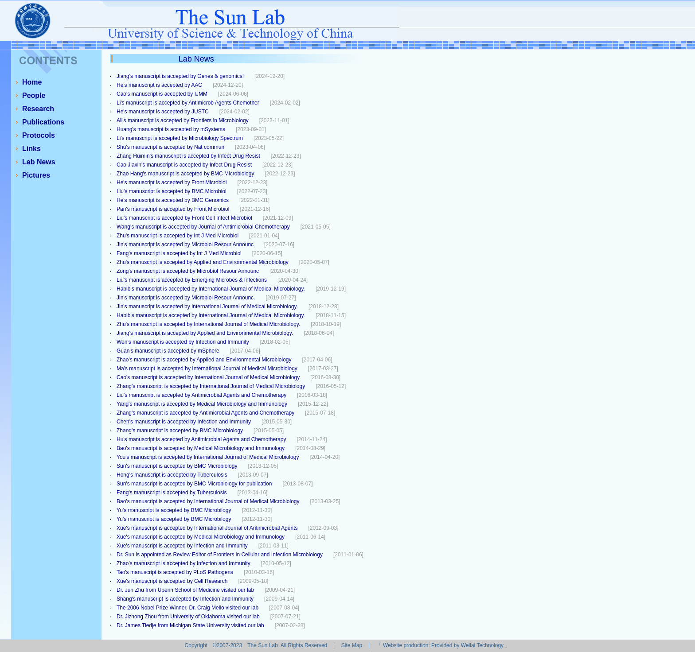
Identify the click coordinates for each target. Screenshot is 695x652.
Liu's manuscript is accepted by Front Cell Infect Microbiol (184, 218)
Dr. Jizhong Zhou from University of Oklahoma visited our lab (188, 616)
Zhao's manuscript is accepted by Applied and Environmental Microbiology (204, 360)
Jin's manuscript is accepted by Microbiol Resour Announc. (186, 298)
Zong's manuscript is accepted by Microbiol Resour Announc (188, 271)
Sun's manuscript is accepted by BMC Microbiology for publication (194, 484)
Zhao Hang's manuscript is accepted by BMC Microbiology (185, 174)
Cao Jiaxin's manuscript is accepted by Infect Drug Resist (184, 165)
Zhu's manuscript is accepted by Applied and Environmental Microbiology (203, 262)
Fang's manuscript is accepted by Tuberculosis (171, 492)
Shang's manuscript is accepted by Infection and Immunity (185, 599)
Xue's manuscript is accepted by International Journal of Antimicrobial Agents (207, 528)
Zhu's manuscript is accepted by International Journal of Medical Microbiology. (208, 324)
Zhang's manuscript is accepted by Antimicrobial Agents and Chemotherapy (205, 413)
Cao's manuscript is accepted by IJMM (162, 94)
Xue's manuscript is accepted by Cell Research (172, 581)
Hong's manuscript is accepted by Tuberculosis (172, 475)
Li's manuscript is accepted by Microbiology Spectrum (180, 138)
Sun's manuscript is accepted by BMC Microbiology (177, 466)
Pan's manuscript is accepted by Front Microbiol (173, 209)
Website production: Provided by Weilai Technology (443, 645)
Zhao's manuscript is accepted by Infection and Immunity (183, 563)
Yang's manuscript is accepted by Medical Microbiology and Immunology (202, 404)
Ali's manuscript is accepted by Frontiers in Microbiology (183, 120)
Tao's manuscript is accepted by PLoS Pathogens (175, 572)
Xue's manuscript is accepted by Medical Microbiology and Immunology (201, 537)
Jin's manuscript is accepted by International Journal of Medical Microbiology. (207, 306)
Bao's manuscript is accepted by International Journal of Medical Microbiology (208, 501)
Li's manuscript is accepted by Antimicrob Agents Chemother (188, 103)
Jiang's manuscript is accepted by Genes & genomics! (180, 76)
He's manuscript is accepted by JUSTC (163, 112)
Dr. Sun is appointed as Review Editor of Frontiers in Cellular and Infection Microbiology (220, 554)
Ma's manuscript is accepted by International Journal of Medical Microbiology (207, 368)
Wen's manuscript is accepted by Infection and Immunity (183, 342)
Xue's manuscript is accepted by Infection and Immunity (182, 546)
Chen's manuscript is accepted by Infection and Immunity (184, 422)
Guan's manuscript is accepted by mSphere (168, 351)
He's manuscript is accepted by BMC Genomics (173, 200)
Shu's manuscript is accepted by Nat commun (170, 147)
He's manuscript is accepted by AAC (159, 85)
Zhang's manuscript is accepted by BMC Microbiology (180, 430)
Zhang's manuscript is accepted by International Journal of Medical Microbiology (211, 386)
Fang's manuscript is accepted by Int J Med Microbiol (179, 253)
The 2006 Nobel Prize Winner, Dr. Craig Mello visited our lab (187, 608)
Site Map (351, 645)
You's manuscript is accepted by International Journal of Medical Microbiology (208, 457)
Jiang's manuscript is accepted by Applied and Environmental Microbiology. (205, 333)
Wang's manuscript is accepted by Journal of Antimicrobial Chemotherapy (203, 227)
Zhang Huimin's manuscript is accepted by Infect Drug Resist (188, 156)
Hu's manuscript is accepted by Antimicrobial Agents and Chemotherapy (201, 439)
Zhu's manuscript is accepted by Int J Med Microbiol (177, 236)
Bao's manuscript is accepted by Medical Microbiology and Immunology (201, 448)
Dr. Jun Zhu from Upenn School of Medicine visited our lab (185, 590)
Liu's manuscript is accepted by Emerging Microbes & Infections (192, 280)
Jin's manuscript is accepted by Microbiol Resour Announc (185, 244)
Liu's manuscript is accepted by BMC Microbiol (171, 191)
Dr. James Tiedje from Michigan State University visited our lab (190, 625)
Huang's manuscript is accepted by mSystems (171, 129)
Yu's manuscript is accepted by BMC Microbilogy (174, 510)
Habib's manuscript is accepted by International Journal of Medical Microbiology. (211, 289)
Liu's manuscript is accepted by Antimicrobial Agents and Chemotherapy (201, 395)
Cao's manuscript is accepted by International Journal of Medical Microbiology (208, 377)
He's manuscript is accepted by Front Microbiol (171, 182)
